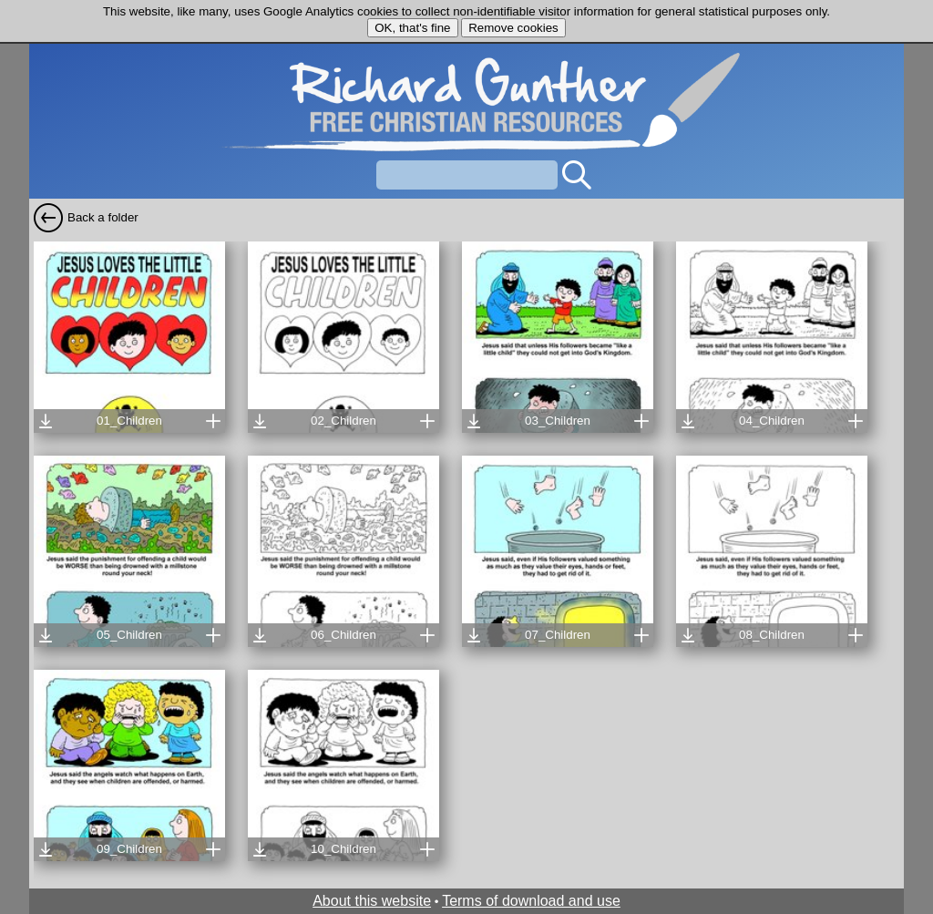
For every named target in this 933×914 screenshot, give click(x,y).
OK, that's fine (412, 28)
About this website (372, 901)
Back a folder (102, 217)
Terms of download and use (531, 901)
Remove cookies (513, 28)
